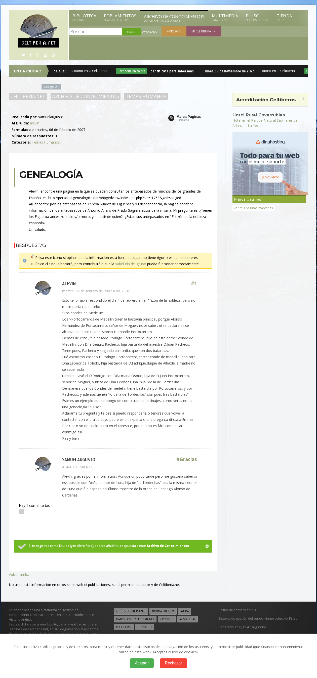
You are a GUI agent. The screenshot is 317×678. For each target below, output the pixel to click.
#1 (194, 283)
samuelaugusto (78, 459)
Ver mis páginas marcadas (253, 208)
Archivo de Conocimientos (174, 18)
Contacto (145, 627)
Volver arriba (19, 574)
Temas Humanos (146, 96)
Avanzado (149, 31)
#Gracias (186, 459)
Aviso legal (187, 619)
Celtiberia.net (27, 96)
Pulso (257, 17)
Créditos (166, 619)
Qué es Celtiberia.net (131, 611)
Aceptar (142, 663)
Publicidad (123, 627)
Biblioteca (84, 17)
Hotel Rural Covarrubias (258, 114)
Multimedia (225, 17)
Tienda (284, 17)
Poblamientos (120, 17)
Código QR (51, 86)
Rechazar (173, 663)
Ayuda (184, 611)
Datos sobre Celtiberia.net (135, 619)
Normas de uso (163, 611)
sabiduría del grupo (130, 263)
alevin (34, 123)
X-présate (174, 31)
